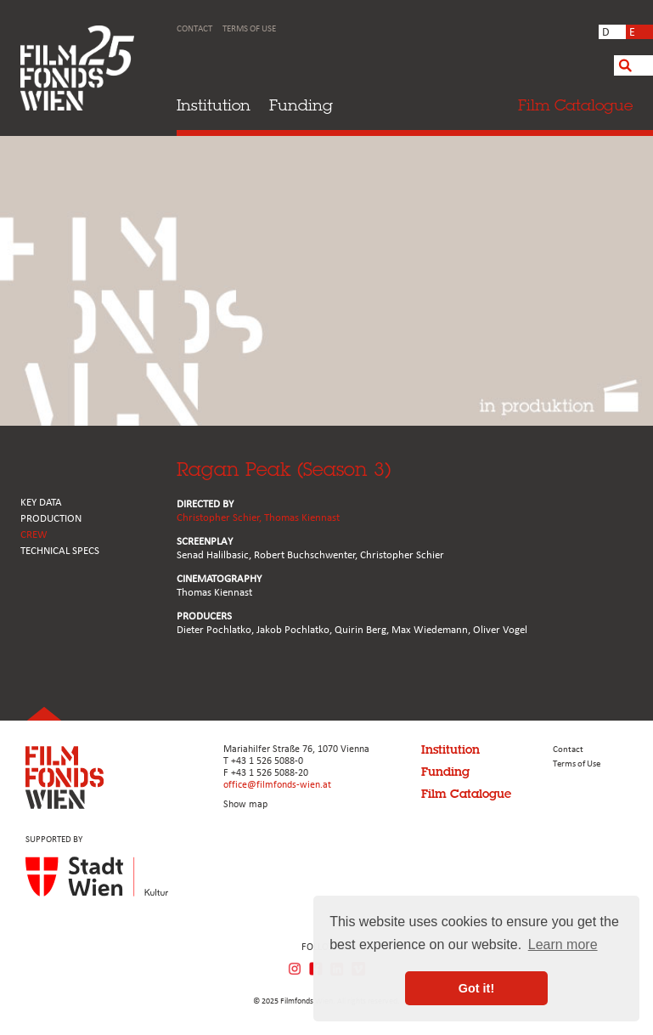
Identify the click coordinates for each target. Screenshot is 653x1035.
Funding (301, 105)
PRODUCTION (51, 518)
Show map (245, 805)
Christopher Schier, (220, 517)
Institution (214, 105)
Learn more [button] (563, 944)
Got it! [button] (476, 988)
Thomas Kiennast (302, 517)
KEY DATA (41, 502)
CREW (34, 534)
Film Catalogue (466, 793)
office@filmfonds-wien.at (277, 785)
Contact (194, 29)
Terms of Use (249, 29)
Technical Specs (59, 551)
